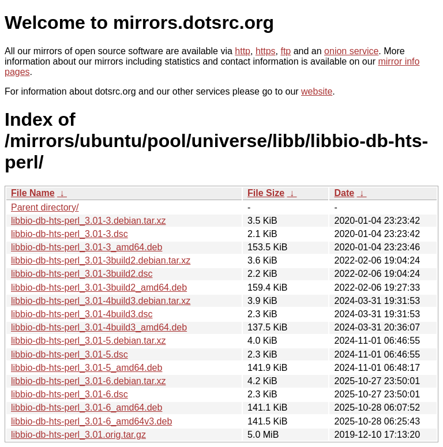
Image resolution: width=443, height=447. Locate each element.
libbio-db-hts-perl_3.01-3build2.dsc (81, 274)
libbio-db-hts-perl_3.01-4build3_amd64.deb (99, 327)
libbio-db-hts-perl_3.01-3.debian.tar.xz (88, 221)
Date (344, 193)
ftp (285, 51)
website (316, 91)
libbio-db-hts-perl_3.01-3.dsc (69, 234)
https (266, 51)
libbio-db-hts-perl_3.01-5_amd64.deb (86, 368)
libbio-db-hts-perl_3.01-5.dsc (69, 354)
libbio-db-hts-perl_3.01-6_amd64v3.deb (91, 421)
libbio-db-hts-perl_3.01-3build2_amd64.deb (99, 287)
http (242, 51)
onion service (351, 51)
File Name (33, 193)
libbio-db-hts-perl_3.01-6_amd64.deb (86, 407)
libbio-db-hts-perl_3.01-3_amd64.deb (86, 247)
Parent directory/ (44, 207)
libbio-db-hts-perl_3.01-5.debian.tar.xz (88, 340)
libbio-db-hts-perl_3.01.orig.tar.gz (78, 435)
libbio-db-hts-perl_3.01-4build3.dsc (81, 314)
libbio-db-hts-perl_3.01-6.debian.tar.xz (88, 381)
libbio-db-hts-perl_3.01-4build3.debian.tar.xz (100, 301)
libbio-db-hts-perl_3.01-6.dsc (69, 394)
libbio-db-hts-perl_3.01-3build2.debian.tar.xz (100, 260)
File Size (265, 193)
